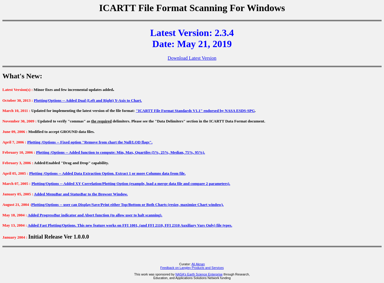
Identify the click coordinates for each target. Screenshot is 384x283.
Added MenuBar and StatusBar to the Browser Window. (81, 194)
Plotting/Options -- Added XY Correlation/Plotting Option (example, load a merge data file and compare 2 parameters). (131, 183)
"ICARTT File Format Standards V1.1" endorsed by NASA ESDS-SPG (195, 110)
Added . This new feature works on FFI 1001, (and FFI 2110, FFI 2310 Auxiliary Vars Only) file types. (130, 225)
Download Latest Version (192, 58)
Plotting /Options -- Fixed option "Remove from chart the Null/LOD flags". (90, 142)
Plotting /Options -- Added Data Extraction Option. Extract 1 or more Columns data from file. (107, 173)
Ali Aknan (198, 264)
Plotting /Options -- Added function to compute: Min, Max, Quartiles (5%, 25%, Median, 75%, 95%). (120, 152)
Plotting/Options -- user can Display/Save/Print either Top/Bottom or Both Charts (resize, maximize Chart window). (127, 204)
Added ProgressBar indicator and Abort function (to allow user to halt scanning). (95, 215)
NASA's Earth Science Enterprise (199, 274)
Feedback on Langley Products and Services (192, 267)
